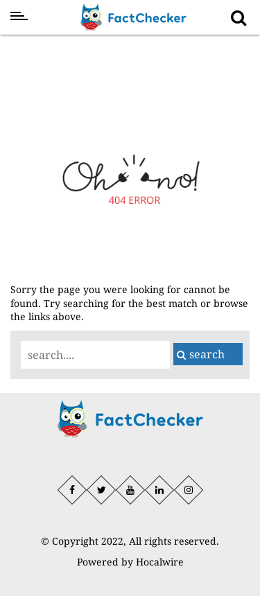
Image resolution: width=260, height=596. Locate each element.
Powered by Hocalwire (130, 561)
